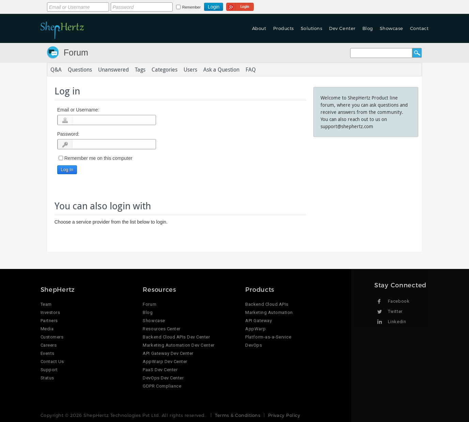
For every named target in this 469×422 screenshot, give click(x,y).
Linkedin (397, 321)
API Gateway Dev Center (168, 353)
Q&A (56, 69)
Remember (191, 7)
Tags (140, 69)
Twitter (395, 311)
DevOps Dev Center (163, 377)
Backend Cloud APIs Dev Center (176, 337)
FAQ (251, 69)
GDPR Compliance (162, 386)
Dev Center (342, 28)
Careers (49, 345)
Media (47, 328)
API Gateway (258, 320)
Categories (164, 69)
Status (47, 377)
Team (46, 304)
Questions (80, 69)
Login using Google (240, 5)
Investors (50, 312)
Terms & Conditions (237, 415)
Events (47, 353)
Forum (76, 52)
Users (190, 69)
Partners (49, 320)
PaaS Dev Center (160, 369)
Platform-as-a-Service (268, 337)
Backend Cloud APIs (266, 304)
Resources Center (161, 328)
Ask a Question (221, 69)
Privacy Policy (284, 415)
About (259, 28)
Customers (52, 337)
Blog (367, 28)
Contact (419, 28)
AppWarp (255, 328)
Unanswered (113, 69)
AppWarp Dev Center (165, 361)
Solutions (312, 28)
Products (283, 28)
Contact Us (52, 361)
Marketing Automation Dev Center (178, 345)
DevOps (253, 345)
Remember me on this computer (98, 158)
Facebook (398, 301)
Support (49, 369)
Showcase (391, 28)
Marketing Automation (269, 312)
